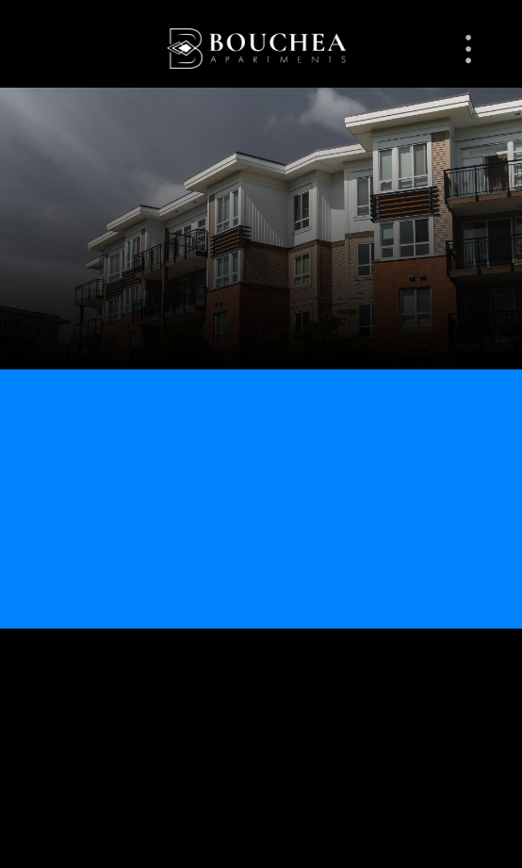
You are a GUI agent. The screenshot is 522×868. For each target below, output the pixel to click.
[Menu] (468, 49)
